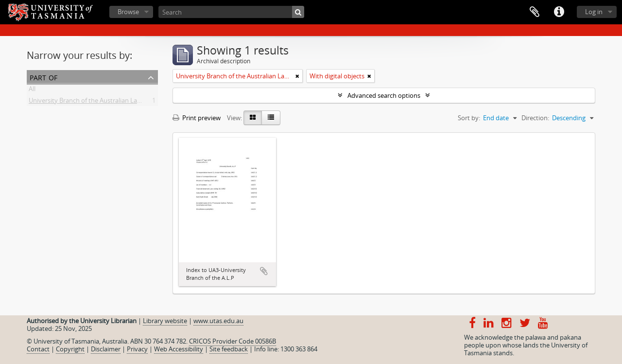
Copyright (70, 349)
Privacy (137, 349)
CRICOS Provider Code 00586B (232, 341)
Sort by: (469, 117)
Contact (38, 349)
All (32, 90)
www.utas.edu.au (218, 320)
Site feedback (228, 349)
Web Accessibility (178, 349)
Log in (594, 11)
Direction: (535, 117)
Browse (128, 11)
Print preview (197, 117)
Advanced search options (383, 95)
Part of (43, 76)
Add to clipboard (264, 271)
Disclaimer (106, 349)
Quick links (559, 12)
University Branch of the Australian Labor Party (96, 102)
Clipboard (534, 12)
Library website (165, 320)
